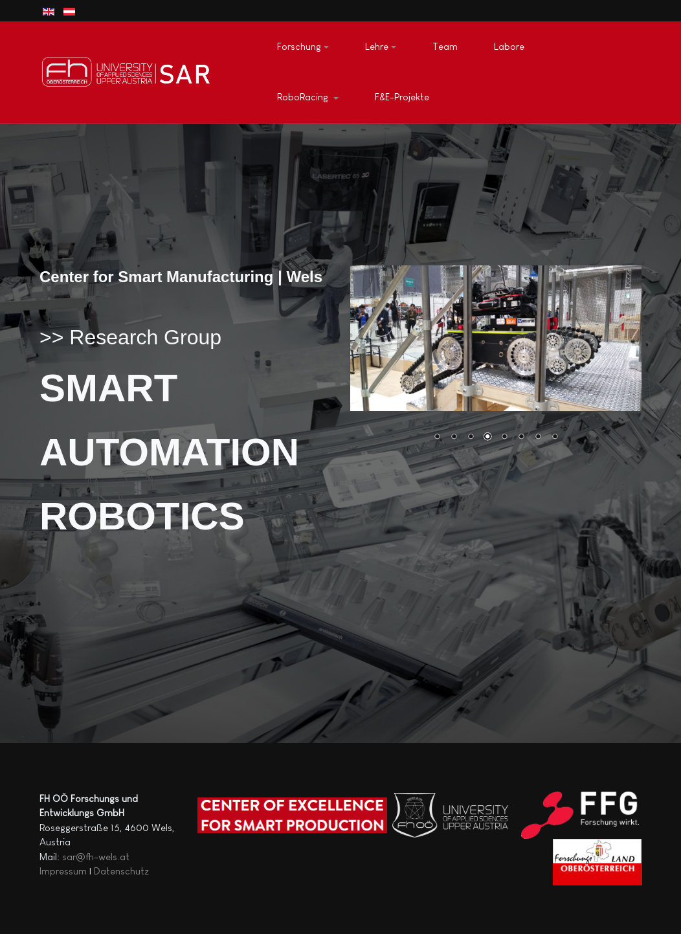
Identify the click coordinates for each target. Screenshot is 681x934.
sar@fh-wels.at (95, 856)
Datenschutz (121, 870)
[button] (302, 47)
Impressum (63, 870)
